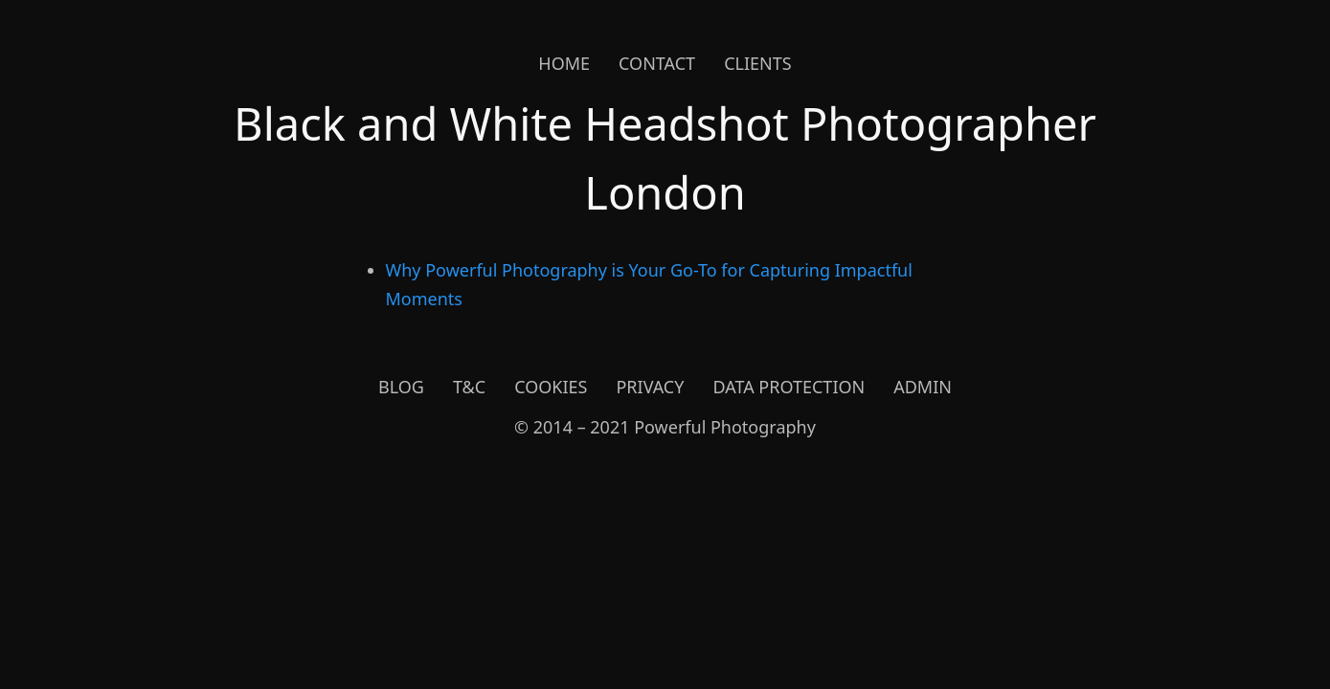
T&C (469, 386)
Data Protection (788, 386)
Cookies (550, 386)
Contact (657, 63)
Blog (401, 386)
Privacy (650, 386)
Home (564, 63)
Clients (758, 63)
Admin (922, 386)
